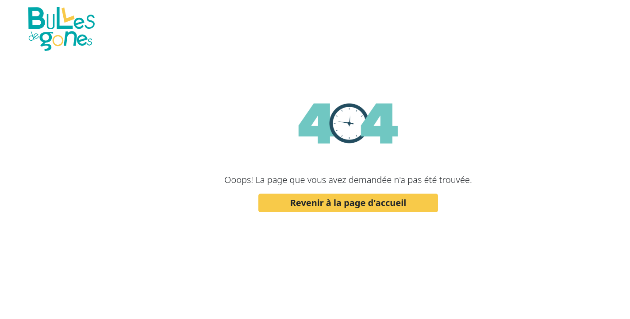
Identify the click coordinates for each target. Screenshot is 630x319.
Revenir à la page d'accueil (348, 203)
